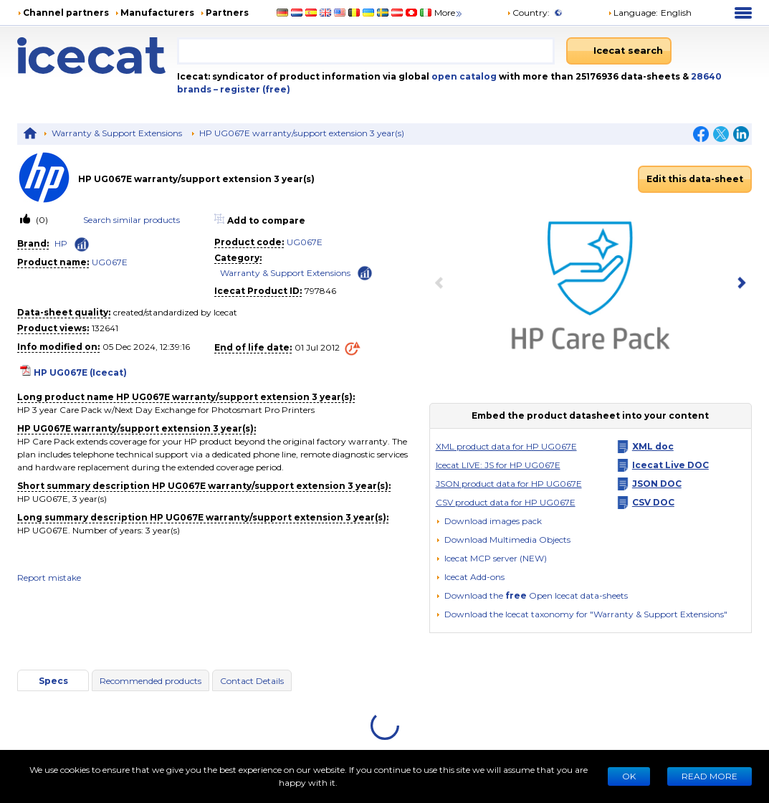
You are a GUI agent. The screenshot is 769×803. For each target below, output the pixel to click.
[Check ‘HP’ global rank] (81, 244)
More (449, 12)
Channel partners (66, 12)
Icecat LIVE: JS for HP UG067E (498, 465)
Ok (629, 776)
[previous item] (442, 284)
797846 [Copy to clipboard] (320, 290)
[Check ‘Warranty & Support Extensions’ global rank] (364, 272)
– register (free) (252, 89)
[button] (503, 539)
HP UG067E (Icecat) (80, 372)
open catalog (463, 76)
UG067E (110, 262)
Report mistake (49, 577)
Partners (227, 12)
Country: (528, 12)
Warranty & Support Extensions (117, 133)
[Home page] (97, 55)
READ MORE (709, 776)
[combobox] (366, 51)
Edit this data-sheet (694, 179)
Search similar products (131, 219)
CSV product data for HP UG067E (505, 502)
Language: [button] (633, 12)
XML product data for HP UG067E (506, 446)
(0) (41, 219)
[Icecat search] (619, 51)
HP (60, 243)
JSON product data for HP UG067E (509, 483)
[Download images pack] (489, 521)
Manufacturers (157, 12)
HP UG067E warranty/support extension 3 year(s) (301, 133)
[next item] (739, 284)
